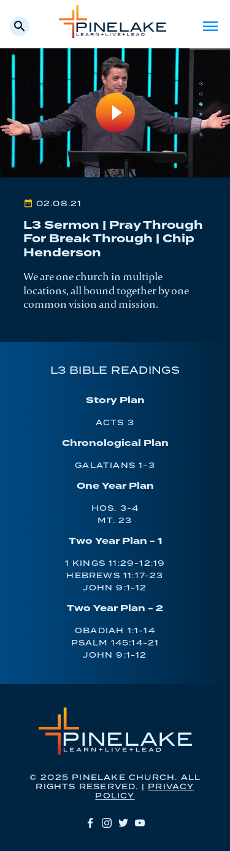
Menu (210, 26)
